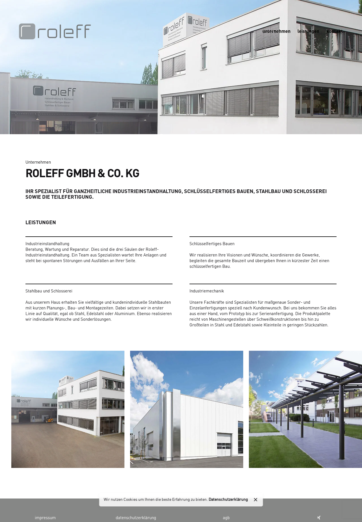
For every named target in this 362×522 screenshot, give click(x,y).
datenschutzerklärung (136, 518)
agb (226, 518)
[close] (255, 499)
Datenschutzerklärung (228, 500)
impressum (45, 518)
